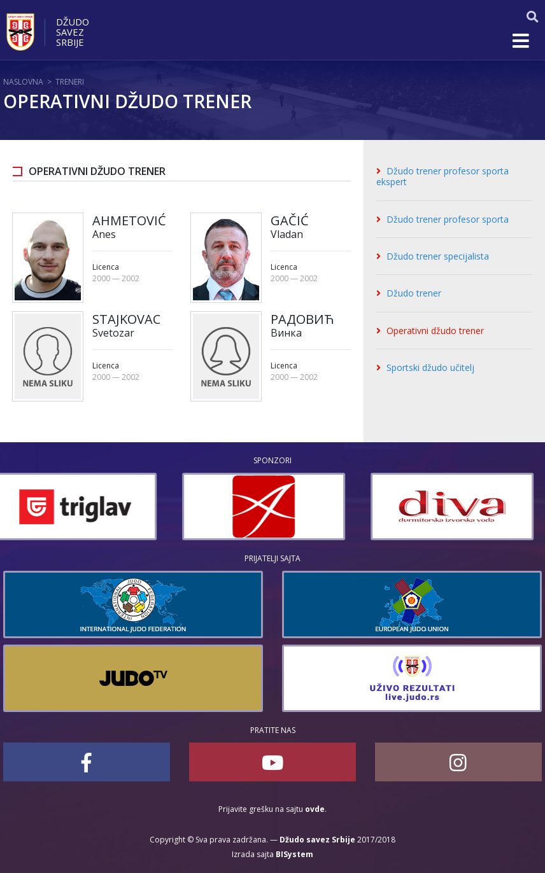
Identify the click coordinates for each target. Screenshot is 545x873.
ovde (315, 809)
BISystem (294, 854)
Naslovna (23, 81)
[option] (84, 506)
